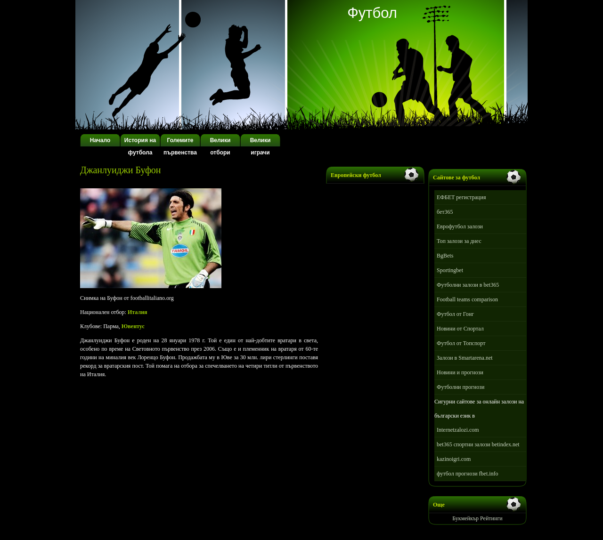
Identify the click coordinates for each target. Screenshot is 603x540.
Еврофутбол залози (460, 226)
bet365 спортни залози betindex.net (478, 444)
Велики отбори (220, 146)
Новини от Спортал (460, 328)
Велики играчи (260, 146)
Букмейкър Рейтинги (477, 518)
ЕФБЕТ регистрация (461, 197)
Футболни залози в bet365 (468, 285)
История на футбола (140, 146)
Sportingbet (450, 270)
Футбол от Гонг (455, 314)
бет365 (445, 212)
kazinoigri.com (454, 459)
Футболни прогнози (460, 387)
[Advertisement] (190, 179)
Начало (100, 140)
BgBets (445, 255)
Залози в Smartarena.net (465, 358)
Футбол (372, 13)
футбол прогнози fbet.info (467, 473)
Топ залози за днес (459, 241)
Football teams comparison (467, 299)
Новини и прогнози (460, 372)
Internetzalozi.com (458, 430)
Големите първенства (180, 146)
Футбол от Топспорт (461, 343)
